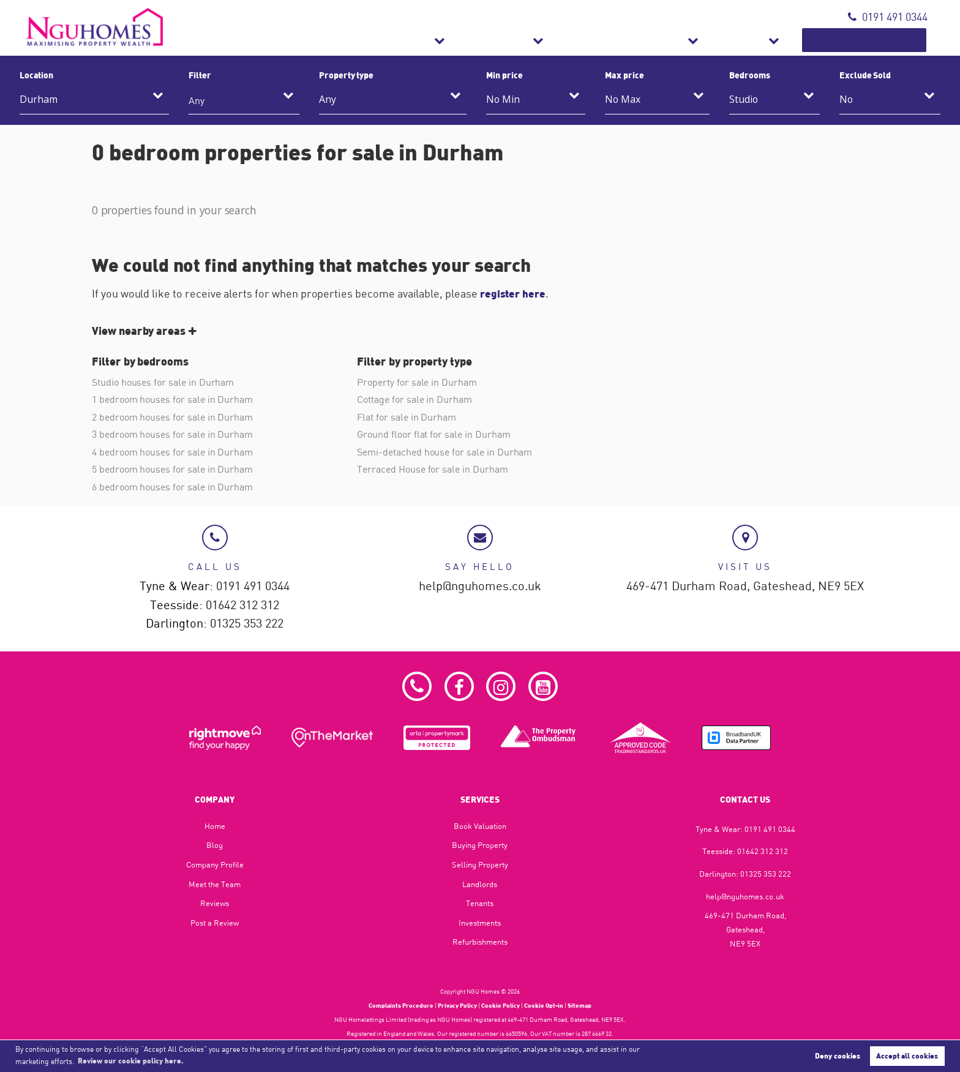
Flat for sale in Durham (406, 416)
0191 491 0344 (888, 16)
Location (37, 74)
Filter (200, 74)
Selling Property (480, 864)
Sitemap (579, 1004)
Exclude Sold (865, 74)
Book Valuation (881, 40)
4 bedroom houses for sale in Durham (172, 450)
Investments (480, 922)
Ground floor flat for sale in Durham (433, 433)
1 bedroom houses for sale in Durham (172, 399)
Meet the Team (215, 883)
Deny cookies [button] (837, 1055)
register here (514, 293)
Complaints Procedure (401, 1004)
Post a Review (214, 922)
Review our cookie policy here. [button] (131, 1060)
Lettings (591, 40)
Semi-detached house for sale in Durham (444, 450)
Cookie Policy (500, 1004)
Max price (624, 74)
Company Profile (215, 864)
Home (214, 825)
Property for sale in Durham (417, 382)
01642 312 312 (242, 604)
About (784, 40)
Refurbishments (691, 40)
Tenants (479, 902)
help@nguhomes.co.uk (480, 585)
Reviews (214, 902)
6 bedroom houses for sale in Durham (172, 485)
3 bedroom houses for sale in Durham (172, 433)
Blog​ (214, 844)
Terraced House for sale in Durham (432, 468)
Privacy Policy (457, 1004)
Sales (517, 40)
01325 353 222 (246, 623)
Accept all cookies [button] (907, 1055)
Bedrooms (749, 74)
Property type (346, 74)
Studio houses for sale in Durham (163, 382)
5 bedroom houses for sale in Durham (172, 468)
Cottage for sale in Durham (414, 399)
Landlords (479, 883)
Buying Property (480, 844)
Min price (504, 74)
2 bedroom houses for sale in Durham (172, 416)
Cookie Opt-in (543, 1004)
